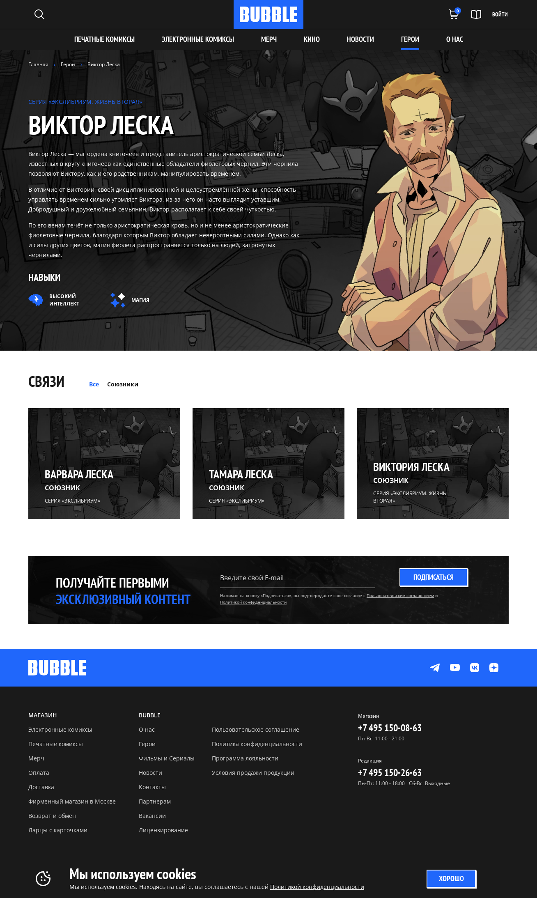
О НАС (454, 39)
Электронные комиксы (198, 39)
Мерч (36, 758)
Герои (147, 744)
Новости (150, 772)
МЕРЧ (269, 39)
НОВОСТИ (360, 39)
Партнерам (155, 801)
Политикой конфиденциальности (253, 602)
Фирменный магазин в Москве (72, 801)
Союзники (122, 384)
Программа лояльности (245, 758)
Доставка (41, 787)
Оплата (38, 772)
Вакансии (152, 816)
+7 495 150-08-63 (390, 727)
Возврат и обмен (52, 816)
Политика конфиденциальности (257, 744)
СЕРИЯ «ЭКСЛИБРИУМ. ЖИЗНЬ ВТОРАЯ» (85, 102)
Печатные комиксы (104, 39)
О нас (147, 729)
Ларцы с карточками (57, 830)
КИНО (312, 39)
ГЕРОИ (410, 39)
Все (94, 384)
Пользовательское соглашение (255, 729)
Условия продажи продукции (253, 772)
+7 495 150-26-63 (390, 772)
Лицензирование (163, 830)
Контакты (152, 787)
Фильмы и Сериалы (167, 758)
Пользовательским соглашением (400, 595)
